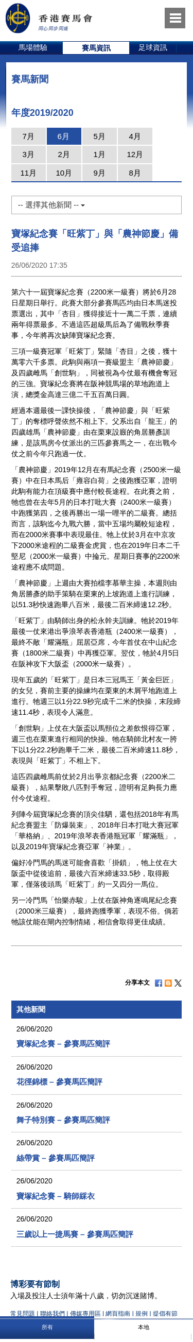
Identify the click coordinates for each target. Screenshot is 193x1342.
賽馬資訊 (96, 48)
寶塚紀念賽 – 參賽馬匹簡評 (63, 1043)
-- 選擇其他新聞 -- (51, 204)
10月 (64, 172)
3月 (28, 154)
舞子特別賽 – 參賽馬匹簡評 (63, 1119)
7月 (28, 136)
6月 (63, 136)
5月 (100, 136)
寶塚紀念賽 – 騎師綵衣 (55, 1196)
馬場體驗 (33, 47)
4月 (135, 136)
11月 (28, 172)
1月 (100, 154)
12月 (135, 154)
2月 (64, 154)
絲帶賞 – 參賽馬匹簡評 (55, 1158)
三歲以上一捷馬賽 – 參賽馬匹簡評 (74, 1234)
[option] (33, 48)
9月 (100, 172)
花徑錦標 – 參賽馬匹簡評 (59, 1081)
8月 (135, 172)
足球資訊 (152, 47)
